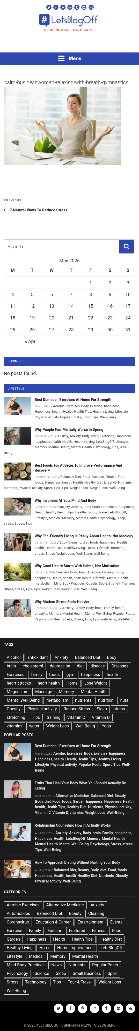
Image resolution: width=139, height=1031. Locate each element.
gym (71, 674)
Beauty (80, 608)
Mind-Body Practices (69, 583)
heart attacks (19, 683)
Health (68, 411)
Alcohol (14, 657)
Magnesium (17, 691)
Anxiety (62, 436)
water (34, 726)
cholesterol (33, 666)
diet (86, 542)
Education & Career (53, 922)
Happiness (43, 411)
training (53, 717)
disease (98, 666)
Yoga (106, 726)
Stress (19, 523)
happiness (111, 406)
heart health (82, 578)
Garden (78, 801)
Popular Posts (70, 417)
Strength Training (121, 583)
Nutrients (125, 482)
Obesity (91, 583)
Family (109, 608)
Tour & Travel (80, 982)
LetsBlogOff (105, 442)
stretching (16, 717)
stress (8, 523)
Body (85, 406)
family (36, 674)
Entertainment (90, 922)
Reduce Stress (77, 708)
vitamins (15, 726)
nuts (124, 700)
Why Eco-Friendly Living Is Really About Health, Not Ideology (84, 536)
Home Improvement (75, 947)
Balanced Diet (70, 477)
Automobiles (18, 913)
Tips (95, 417)
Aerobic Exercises (66, 406)
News (56, 964)
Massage (43, 691)
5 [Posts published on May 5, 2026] (32, 294)
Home (102, 512)
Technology (35, 982)
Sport (87, 417)
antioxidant (37, 657)
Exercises (107, 436)
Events (116, 922)
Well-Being (108, 417)
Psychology (101, 447)
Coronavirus (18, 922)
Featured (77, 930)
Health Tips (82, 411)
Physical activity (46, 417)
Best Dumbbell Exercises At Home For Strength (73, 400)
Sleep (121, 518)
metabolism (44, 583)
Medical (55, 518)
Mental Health (58, 447)
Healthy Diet (93, 482)
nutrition (105, 700)
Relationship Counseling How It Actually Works (73, 825)
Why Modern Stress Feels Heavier (62, 602)
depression (60, 666)
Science (42, 973)
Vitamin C (76, 717)
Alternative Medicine (72, 796)
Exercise (96, 406)
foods (39, 482)
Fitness (110, 477)
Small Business (87, 973)
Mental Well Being (98, 613)
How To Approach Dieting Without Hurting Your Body (77, 862)
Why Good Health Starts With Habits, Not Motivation (77, 566)
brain (94, 436)
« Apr (30, 341)
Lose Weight (95, 683)
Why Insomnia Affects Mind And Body (65, 500)
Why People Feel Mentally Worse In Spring (69, 429)
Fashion (55, 930)
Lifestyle (121, 411)
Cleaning (74, 542)
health (56, 411)
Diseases (120, 666)
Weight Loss (78, 488)
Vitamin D (101, 717)
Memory (41, 447)
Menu (70, 58)
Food (121, 477)
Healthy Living (103, 411)
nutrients (10, 488)
